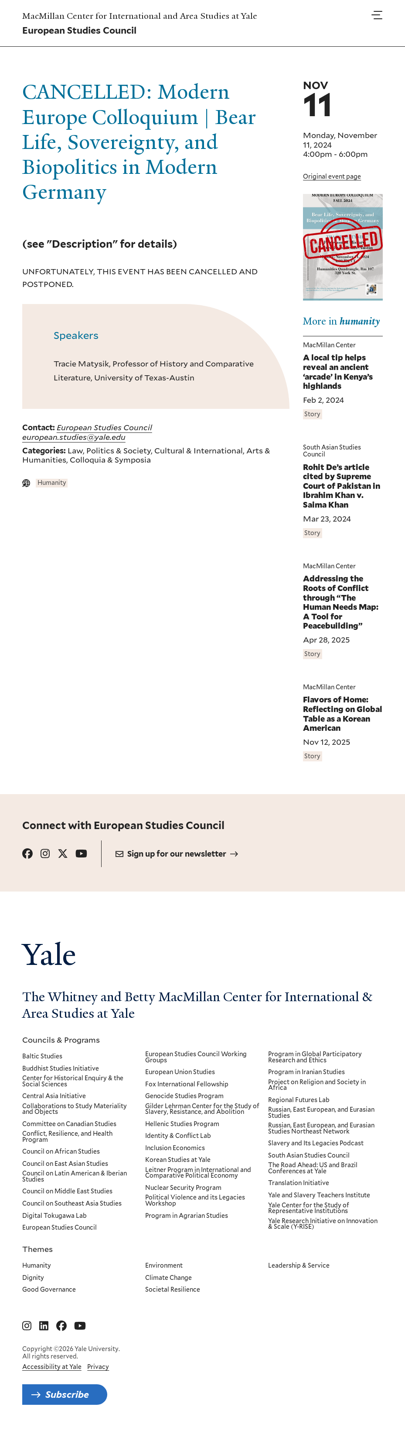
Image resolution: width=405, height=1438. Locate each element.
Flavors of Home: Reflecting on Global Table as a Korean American (342, 714)
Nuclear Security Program (183, 1188)
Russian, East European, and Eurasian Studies (321, 1113)
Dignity (33, 1278)
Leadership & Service (298, 1266)
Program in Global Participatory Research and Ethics (314, 1057)
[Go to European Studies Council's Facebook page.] (27, 853)
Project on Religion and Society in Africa (316, 1085)
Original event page (332, 176)
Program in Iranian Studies (306, 1072)
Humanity (36, 1266)
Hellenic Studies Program (182, 1124)
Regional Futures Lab (298, 1100)
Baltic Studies (42, 1057)
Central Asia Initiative (54, 1096)
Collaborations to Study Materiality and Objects (74, 1109)
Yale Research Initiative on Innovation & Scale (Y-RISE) (322, 1224)
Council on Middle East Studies (67, 1192)
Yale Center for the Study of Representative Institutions (308, 1208)
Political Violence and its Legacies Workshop (195, 1201)
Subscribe (67, 1394)
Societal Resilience (172, 1290)
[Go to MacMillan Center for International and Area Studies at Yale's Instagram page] (26, 1326)
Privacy (98, 1367)
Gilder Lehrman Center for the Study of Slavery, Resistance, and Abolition (202, 1109)
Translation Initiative (298, 1184)
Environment (164, 1266)
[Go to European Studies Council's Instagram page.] (45, 853)
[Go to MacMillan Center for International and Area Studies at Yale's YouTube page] (80, 1326)
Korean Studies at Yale (178, 1160)
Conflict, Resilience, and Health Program (67, 1137)
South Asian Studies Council (308, 1156)
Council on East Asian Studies (65, 1164)
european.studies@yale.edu (74, 437)
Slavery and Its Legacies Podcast (315, 1144)
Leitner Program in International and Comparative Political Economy (198, 1173)
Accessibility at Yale (52, 1367)
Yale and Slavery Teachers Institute (319, 1196)
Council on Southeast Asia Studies (72, 1204)
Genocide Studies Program (184, 1096)
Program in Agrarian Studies (186, 1216)
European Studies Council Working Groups (196, 1057)
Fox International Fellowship (186, 1085)
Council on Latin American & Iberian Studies (74, 1176)
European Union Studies (180, 1072)
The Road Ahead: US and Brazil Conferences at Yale (312, 1168)
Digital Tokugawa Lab (54, 1216)
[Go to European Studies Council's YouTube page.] (81, 853)
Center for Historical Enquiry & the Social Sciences (72, 1081)
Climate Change (168, 1278)
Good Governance (49, 1290)
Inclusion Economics (175, 1148)
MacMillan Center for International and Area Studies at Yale (139, 15)
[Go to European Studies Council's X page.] (63, 853)
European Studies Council (104, 427)
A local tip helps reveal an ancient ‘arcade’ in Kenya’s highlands (338, 372)
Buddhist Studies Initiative (60, 1069)
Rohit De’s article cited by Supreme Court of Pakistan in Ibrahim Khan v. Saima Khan (341, 486)
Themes (37, 1249)
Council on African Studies (61, 1152)
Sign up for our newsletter (176, 853)
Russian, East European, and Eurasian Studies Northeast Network (321, 1128)
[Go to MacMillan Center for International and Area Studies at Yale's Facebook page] (61, 1326)
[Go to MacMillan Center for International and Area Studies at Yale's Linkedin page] (43, 1326)
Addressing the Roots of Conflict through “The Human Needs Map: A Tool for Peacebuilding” (340, 602)
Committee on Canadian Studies (69, 1124)
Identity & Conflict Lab (178, 1136)
